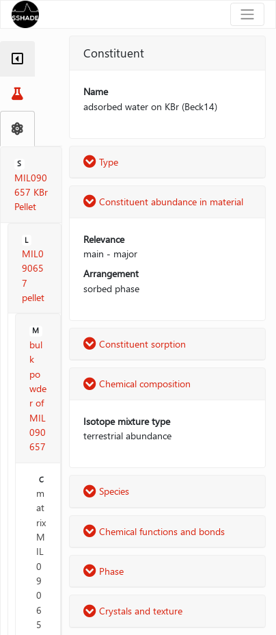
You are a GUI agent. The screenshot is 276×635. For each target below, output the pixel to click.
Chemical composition (137, 383)
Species (106, 490)
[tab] (17, 59)
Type (100, 161)
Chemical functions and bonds (154, 531)
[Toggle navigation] (247, 14)
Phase (103, 571)
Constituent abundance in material (163, 201)
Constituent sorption (134, 343)
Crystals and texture (132, 610)
